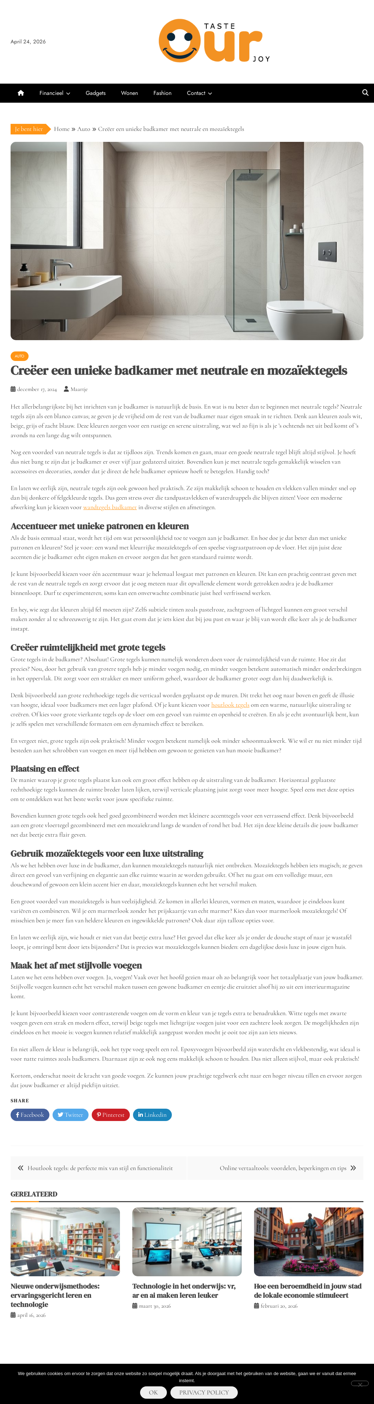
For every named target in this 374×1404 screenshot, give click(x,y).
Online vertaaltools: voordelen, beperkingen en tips (283, 1168)
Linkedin (152, 1115)
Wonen (129, 93)
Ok (153, 1392)
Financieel (52, 93)
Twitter (70, 1115)
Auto (19, 356)
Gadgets (95, 93)
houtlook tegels (230, 705)
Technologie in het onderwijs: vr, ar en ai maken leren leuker (184, 1290)
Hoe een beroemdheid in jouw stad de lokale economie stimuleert (307, 1290)
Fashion (162, 93)
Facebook (30, 1115)
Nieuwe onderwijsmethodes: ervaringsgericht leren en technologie (55, 1295)
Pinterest (111, 1115)
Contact (196, 93)
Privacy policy (204, 1392)
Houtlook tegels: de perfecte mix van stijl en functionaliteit (100, 1168)
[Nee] (360, 1383)
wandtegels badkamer (110, 507)
